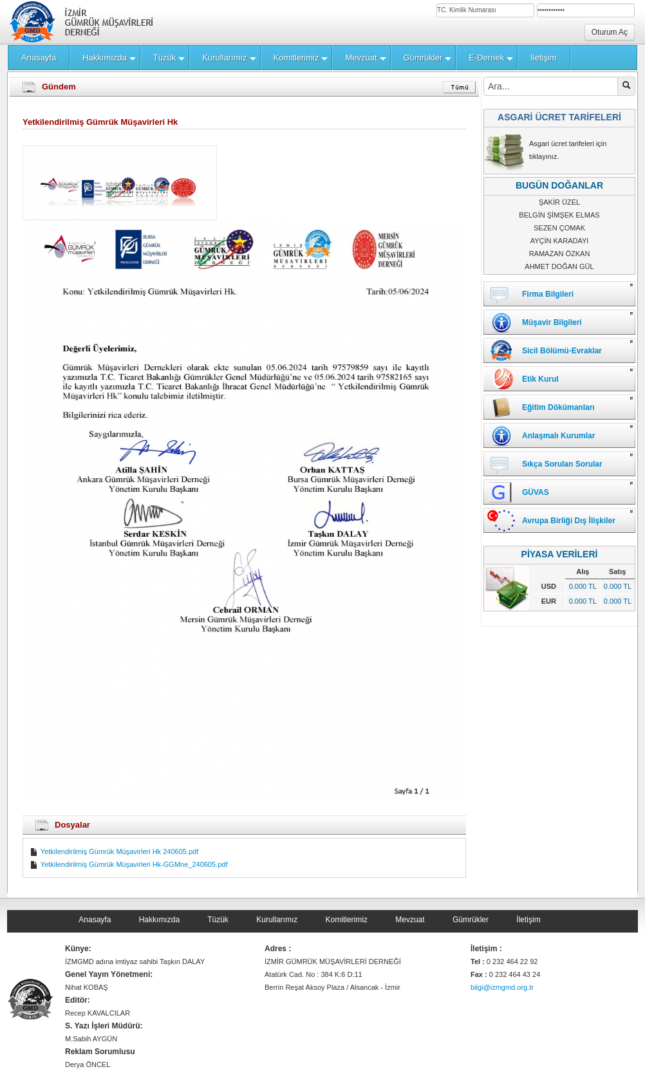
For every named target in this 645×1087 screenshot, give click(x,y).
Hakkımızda (159, 919)
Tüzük (218, 919)
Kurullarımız (276, 919)
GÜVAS (535, 492)
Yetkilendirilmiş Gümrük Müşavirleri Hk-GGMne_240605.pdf (128, 864)
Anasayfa (95, 919)
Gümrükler (471, 919)
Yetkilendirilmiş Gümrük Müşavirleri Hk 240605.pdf (114, 851)
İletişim (528, 919)
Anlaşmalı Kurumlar (558, 435)
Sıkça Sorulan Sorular (562, 464)
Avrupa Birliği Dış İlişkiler (568, 520)
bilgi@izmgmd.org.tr (502, 987)
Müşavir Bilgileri (552, 322)
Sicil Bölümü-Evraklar (562, 350)
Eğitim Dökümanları (558, 407)
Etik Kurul (540, 379)
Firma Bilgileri (548, 294)
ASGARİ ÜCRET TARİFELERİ (559, 117)
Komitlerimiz (347, 919)
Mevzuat (409, 919)
